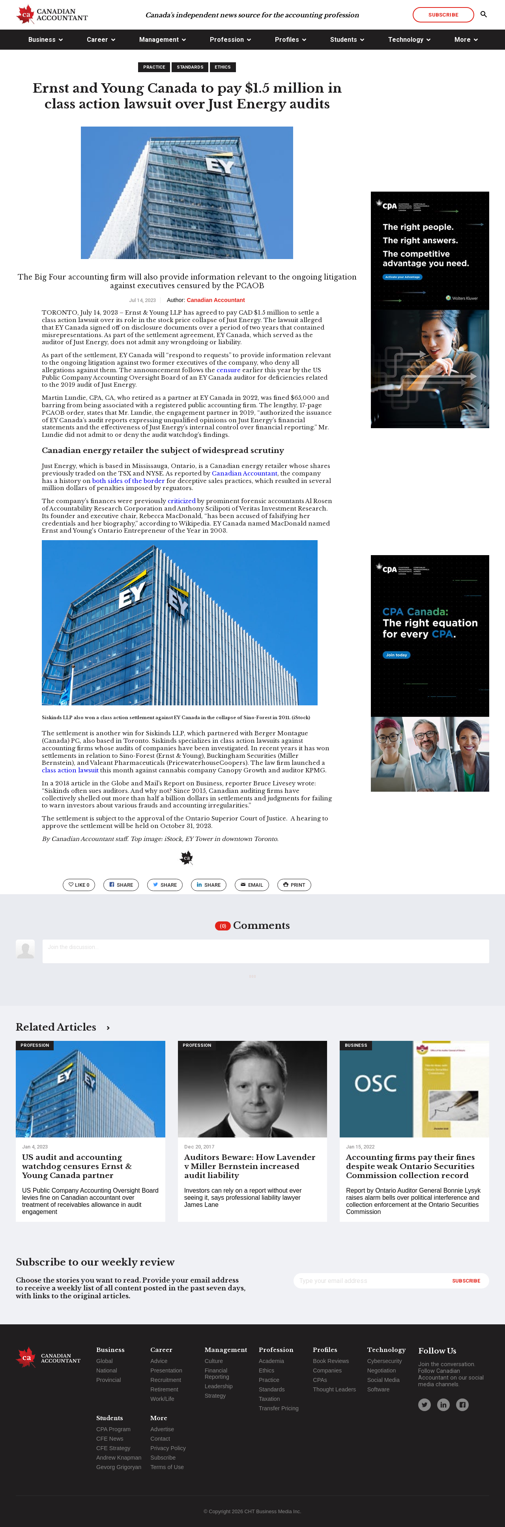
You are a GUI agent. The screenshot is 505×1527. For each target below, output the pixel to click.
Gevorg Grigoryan (118, 1467)
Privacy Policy (168, 1448)
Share (121, 885)
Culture (214, 1361)
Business (42, 39)
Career (97, 39)
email (252, 885)
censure (229, 370)
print (294, 885)
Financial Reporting (217, 1373)
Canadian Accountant (244, 473)
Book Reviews (331, 1361)
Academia (271, 1361)
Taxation (269, 1399)
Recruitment (165, 1380)
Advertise (162, 1429)
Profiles (287, 39)
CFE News (109, 1439)
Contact (160, 1439)
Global (104, 1361)
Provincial (108, 1380)
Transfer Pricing (279, 1408)
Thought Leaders (334, 1389)
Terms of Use (167, 1467)
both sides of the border (128, 481)
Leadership (219, 1386)
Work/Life (162, 1399)
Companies (327, 1370)
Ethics (223, 67)
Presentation (166, 1370)
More (462, 39)
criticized (182, 501)
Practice (154, 67)
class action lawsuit (70, 770)
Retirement (164, 1389)
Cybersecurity (384, 1361)
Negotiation (381, 1370)
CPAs (320, 1380)
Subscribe (443, 14)
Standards (190, 67)
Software (378, 1389)
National (106, 1370)
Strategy (215, 1396)
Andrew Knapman (118, 1457)
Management (159, 39)
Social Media (383, 1380)
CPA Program (113, 1429)
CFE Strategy (113, 1448)
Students (343, 39)
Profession (227, 39)
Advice (158, 1361)
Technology (405, 39)
